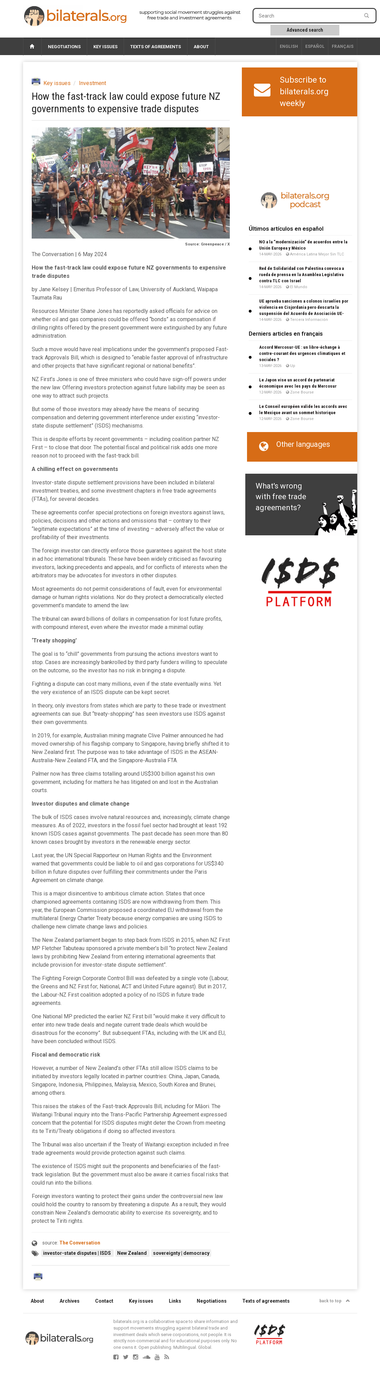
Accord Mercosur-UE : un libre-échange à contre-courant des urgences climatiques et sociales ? (302, 353)
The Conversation (79, 1243)
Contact (104, 1301)
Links (175, 1301)
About (201, 46)
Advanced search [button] (305, 30)
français (342, 46)
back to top (334, 1301)
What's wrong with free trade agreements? (281, 497)
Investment (92, 83)
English (289, 46)
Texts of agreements (155, 46)
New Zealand (132, 1253)
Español (315, 46)
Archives (70, 1301)
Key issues (105, 46)
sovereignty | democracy (181, 1253)
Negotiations (64, 46)
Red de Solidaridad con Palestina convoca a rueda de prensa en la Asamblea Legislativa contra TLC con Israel (301, 274)
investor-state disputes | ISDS (77, 1253)
